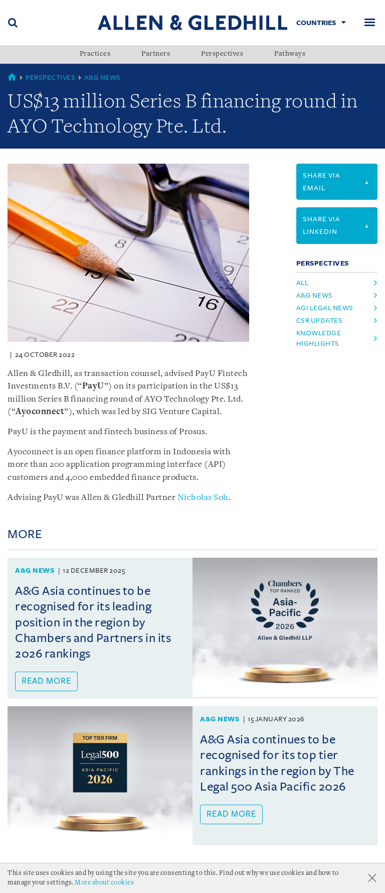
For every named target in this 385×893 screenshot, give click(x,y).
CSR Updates (319, 320)
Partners (155, 54)
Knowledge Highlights (318, 338)
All (302, 283)
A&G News (102, 77)
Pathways (289, 54)
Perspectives (222, 54)
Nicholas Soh (203, 497)
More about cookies (104, 882)
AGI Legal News (324, 308)
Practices (95, 54)
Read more (46, 681)
